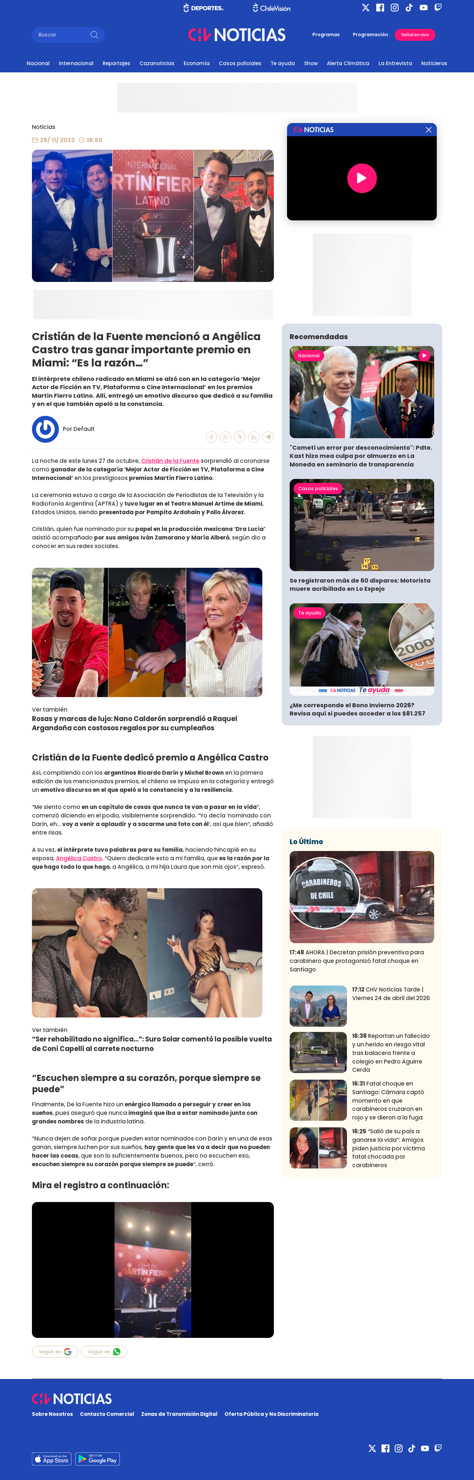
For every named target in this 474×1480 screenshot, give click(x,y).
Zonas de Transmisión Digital (179, 1414)
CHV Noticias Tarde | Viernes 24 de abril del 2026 (391, 994)
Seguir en (55, 1351)
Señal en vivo (415, 35)
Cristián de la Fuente (170, 461)
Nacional (38, 63)
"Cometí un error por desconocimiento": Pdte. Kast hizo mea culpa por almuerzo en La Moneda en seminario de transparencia (361, 455)
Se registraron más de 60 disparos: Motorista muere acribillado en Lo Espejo (360, 584)
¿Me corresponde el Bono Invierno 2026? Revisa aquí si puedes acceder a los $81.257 (357, 709)
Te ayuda (283, 63)
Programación (370, 34)
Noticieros (434, 63)
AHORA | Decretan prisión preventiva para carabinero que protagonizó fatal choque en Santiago (357, 960)
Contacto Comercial (107, 1414)
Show (311, 63)
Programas (326, 34)
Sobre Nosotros (52, 1414)
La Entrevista (395, 63)
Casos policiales (240, 63)
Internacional (76, 63)
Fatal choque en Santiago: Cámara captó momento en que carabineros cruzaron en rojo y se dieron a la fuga (388, 1100)
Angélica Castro (79, 858)
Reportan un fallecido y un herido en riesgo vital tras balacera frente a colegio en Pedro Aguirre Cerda (391, 1053)
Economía (197, 63)
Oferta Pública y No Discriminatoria (271, 1414)
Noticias (43, 127)
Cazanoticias (157, 63)
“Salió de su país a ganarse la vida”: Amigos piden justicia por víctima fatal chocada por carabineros (388, 1148)
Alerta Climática (348, 63)
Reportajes (116, 63)
